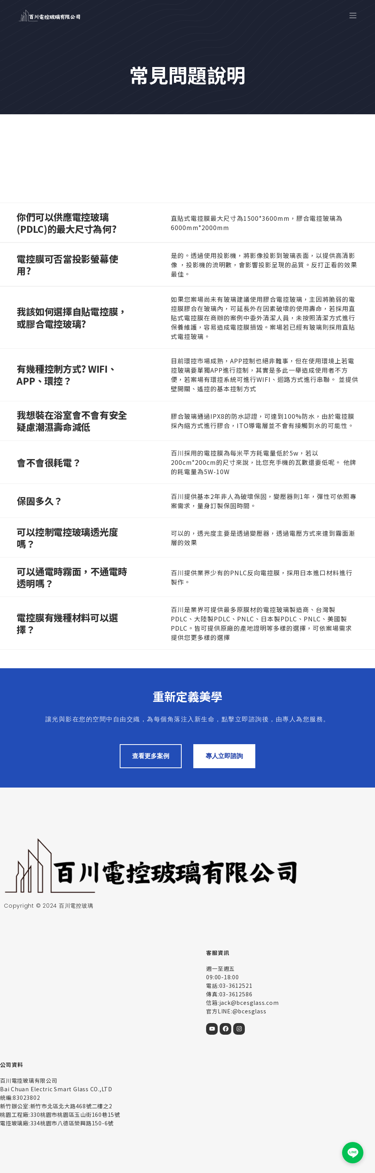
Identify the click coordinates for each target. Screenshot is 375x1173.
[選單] (352, 15)
